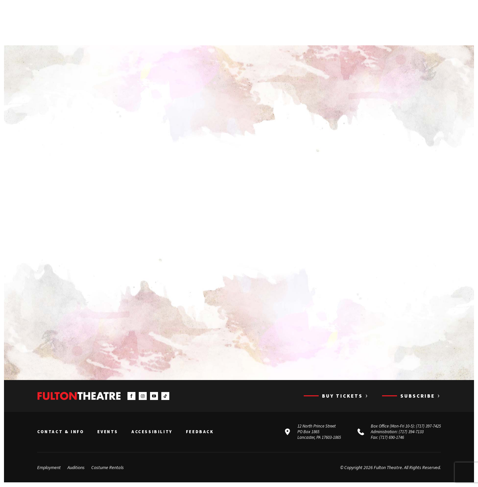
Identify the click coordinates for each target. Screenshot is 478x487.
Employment (49, 468)
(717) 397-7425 (428, 427)
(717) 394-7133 (411, 432)
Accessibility (152, 432)
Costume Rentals (107, 468)
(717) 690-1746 (391, 437)
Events (107, 432)
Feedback (200, 432)
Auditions (76, 468)
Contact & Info (60, 432)
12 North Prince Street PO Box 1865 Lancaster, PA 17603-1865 (319, 432)
